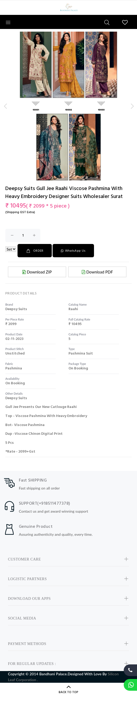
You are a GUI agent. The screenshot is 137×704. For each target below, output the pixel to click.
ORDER (35, 251)
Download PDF (97, 271)
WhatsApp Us (73, 251)
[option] (68, 128)
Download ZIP (37, 271)
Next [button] (132, 106)
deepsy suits (16, 309)
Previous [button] (5, 106)
